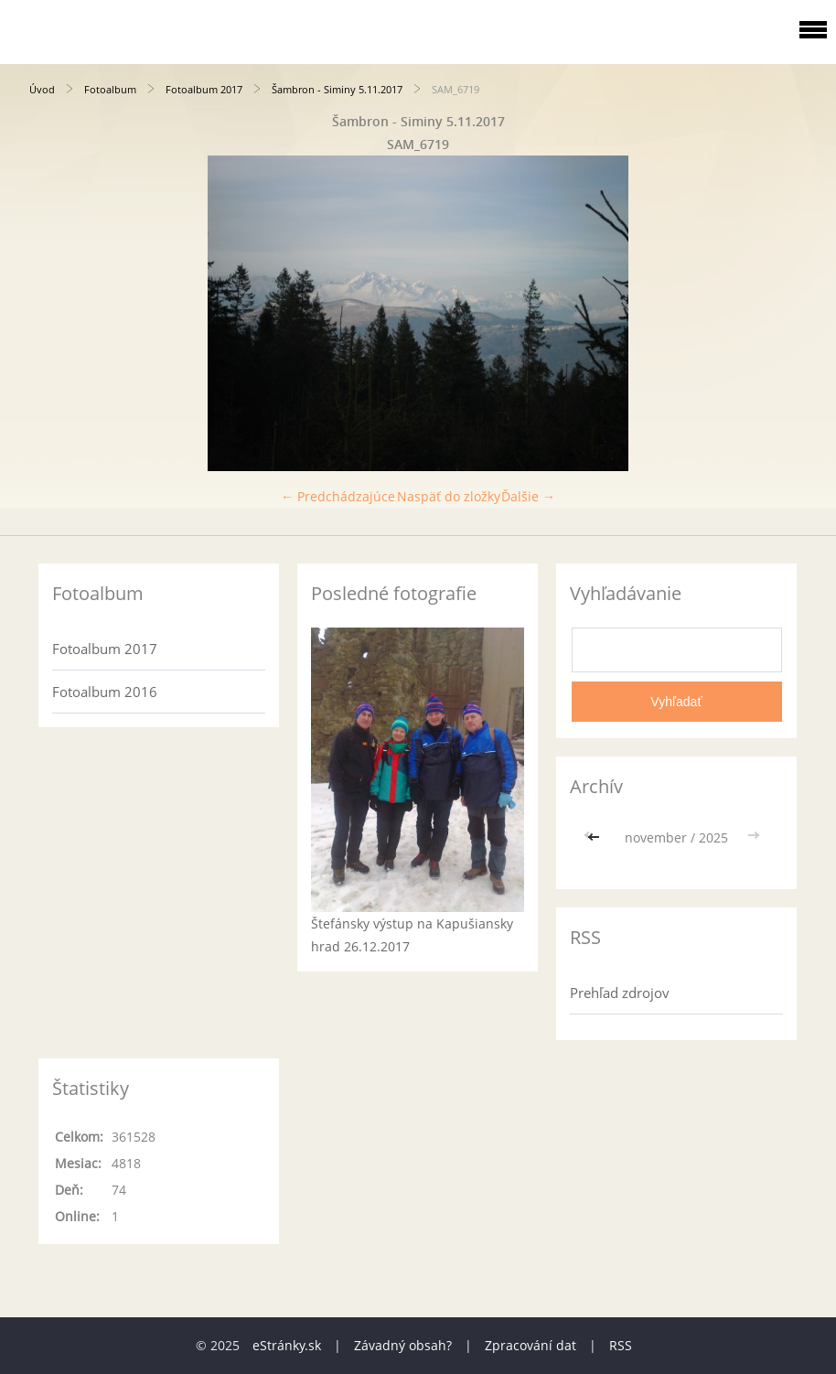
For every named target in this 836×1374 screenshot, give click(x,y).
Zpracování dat (530, 1345)
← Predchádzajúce (338, 496)
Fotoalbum (110, 89)
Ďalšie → (528, 496)
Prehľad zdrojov (620, 992)
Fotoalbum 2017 (204, 89)
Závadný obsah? (403, 1345)
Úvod (42, 89)
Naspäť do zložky (448, 496)
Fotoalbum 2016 (104, 691)
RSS (620, 1345)
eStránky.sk (286, 1345)
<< (595, 837)
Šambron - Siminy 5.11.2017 (337, 89)
